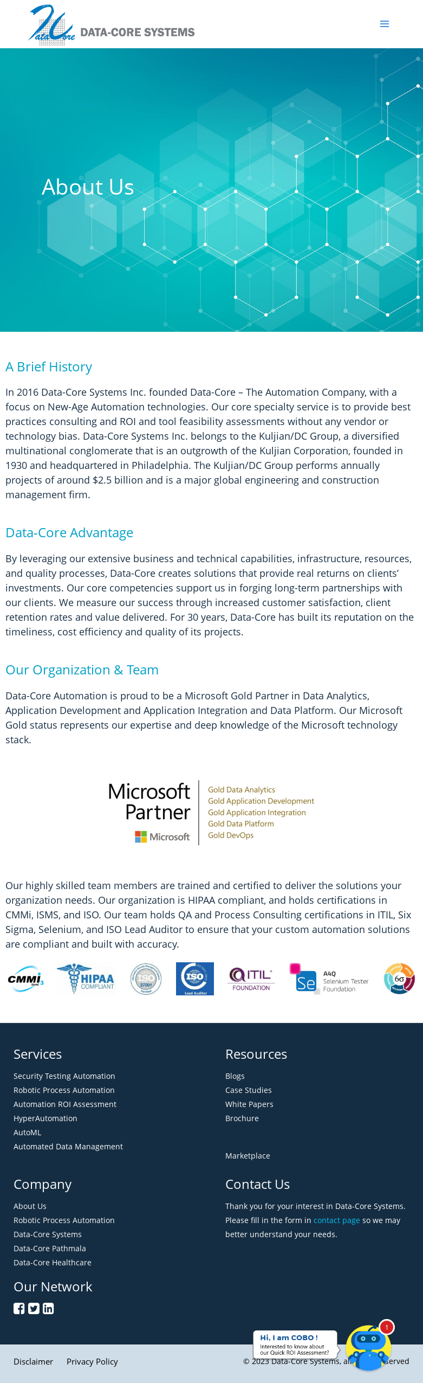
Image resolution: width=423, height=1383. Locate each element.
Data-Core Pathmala (50, 1248)
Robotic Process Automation (64, 1090)
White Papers (249, 1104)
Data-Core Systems (48, 1234)
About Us (30, 1206)
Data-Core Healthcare (53, 1262)
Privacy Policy (92, 1361)
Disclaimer (33, 1361)
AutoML (27, 1132)
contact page (337, 1220)
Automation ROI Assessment (65, 1104)
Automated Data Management (68, 1146)
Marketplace (247, 1155)
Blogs (235, 1076)
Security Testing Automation (64, 1076)
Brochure (242, 1118)
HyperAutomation (45, 1118)
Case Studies (248, 1090)
